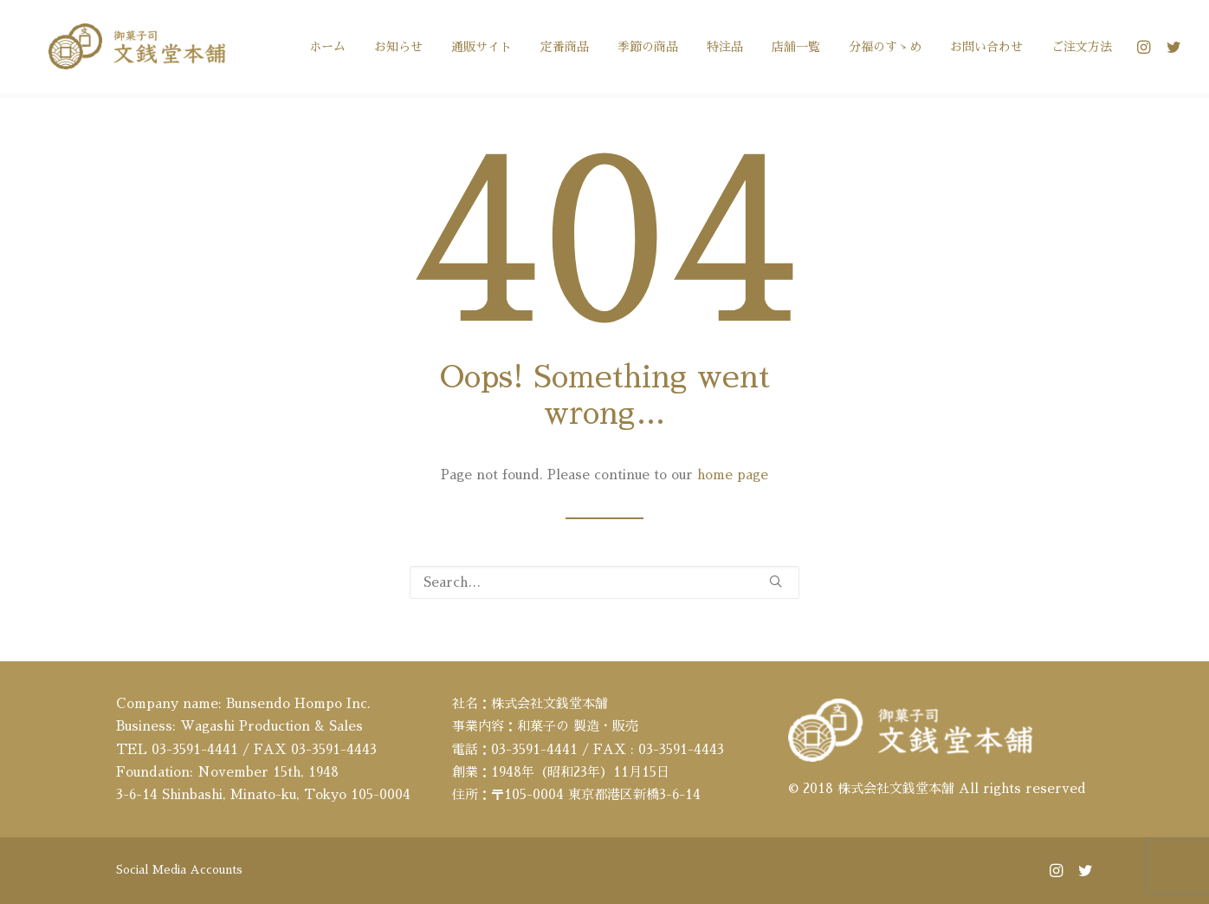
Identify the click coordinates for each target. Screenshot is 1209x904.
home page (732, 474)
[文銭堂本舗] (127, 49)
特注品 (725, 49)
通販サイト (481, 49)
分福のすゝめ (885, 49)
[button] (1146, 49)
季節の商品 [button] (647, 49)
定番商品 (564, 49)
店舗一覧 (796, 49)
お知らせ (398, 49)
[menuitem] (327, 49)
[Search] (604, 582)
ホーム (327, 49)
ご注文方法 (1081, 49)
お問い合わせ (986, 49)
